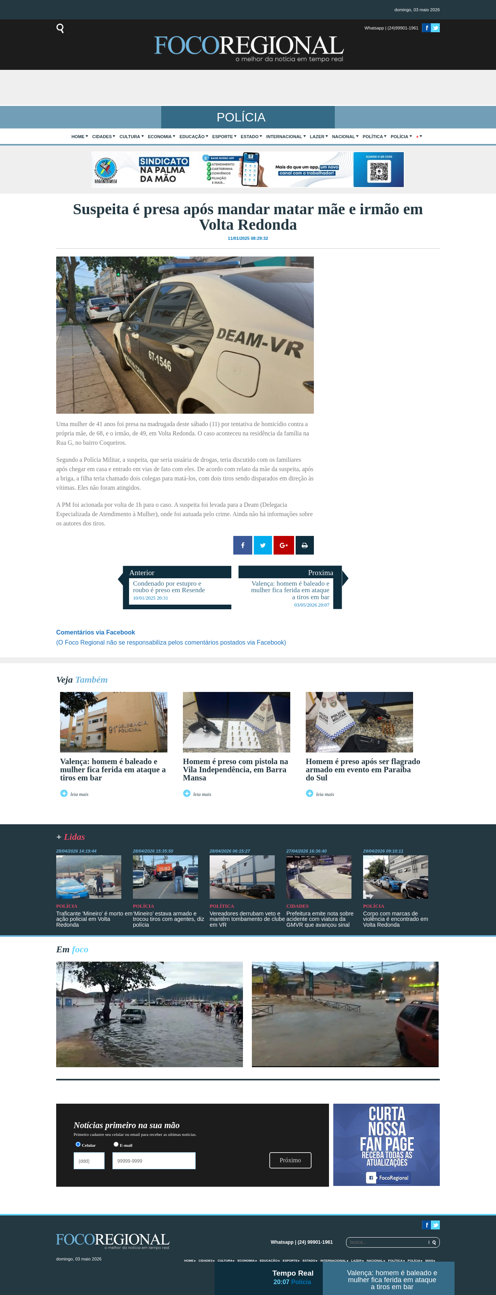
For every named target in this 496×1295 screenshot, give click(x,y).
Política (373, 136)
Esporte (222, 136)
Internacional (284, 136)
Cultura (129, 136)
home (78, 136)
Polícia (399, 136)
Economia (160, 136)
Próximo (290, 1160)
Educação (192, 136)
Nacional (343, 136)
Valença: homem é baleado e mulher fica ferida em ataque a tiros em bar (392, 1280)
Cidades (102, 136)
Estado (249, 136)
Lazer (317, 136)
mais (429, 1260)
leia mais (80, 794)
